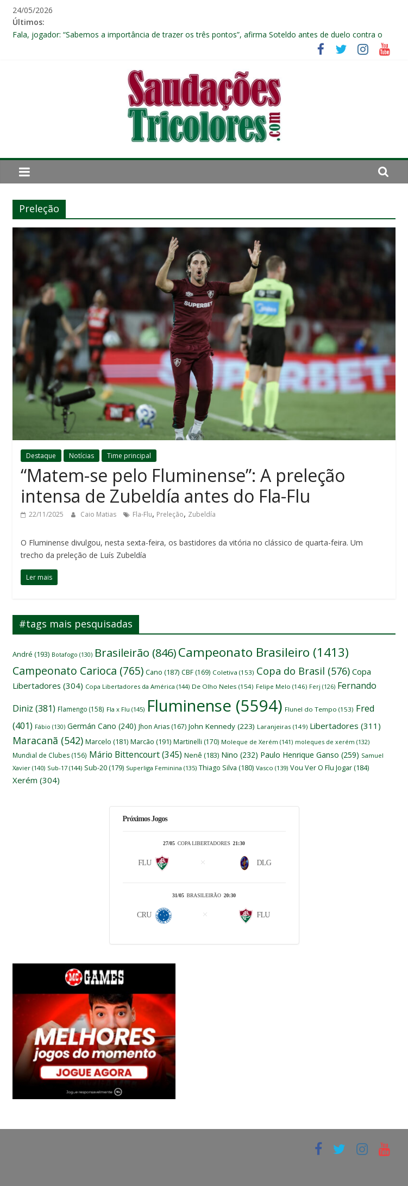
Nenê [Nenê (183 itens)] (201, 755)
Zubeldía (202, 514)
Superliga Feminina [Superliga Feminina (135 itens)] (161, 768)
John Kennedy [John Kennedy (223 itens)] (222, 726)
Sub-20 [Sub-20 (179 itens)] (104, 767)
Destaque (41, 455)
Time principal (129, 455)
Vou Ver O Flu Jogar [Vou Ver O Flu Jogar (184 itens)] (329, 767)
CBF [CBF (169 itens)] (195, 672)
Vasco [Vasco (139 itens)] (272, 768)
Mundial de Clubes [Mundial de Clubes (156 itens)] (49, 755)
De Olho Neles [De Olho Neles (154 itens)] (223, 686)
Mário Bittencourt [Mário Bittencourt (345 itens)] (135, 754)
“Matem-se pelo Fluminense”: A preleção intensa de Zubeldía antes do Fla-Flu (183, 486)
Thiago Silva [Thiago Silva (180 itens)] (226, 767)
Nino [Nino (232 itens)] (239, 755)
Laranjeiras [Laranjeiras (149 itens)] (282, 726)
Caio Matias (99, 514)
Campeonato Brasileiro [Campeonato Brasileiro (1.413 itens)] (263, 652)
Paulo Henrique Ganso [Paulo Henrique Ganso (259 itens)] (309, 755)
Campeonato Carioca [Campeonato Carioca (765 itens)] (77, 670)
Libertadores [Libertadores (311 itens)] (345, 725)
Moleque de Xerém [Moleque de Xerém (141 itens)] (257, 742)
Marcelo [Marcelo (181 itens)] (106, 741)
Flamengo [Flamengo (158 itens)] (81, 709)
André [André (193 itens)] (30, 654)
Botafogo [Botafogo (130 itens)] (72, 654)
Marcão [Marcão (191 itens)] (150, 741)
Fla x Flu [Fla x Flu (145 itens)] (125, 709)
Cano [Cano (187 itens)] (162, 672)
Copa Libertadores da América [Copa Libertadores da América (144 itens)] (137, 686)
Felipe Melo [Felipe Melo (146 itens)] (281, 686)
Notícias (81, 455)
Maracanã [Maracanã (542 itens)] (47, 740)
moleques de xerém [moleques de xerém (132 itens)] (332, 742)
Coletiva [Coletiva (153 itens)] (233, 672)
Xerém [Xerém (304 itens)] (36, 780)
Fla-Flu (142, 514)
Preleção (170, 514)
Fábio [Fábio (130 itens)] (50, 726)
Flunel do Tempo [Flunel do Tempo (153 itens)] (319, 709)
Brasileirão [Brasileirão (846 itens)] (135, 652)
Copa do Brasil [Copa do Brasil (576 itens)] (303, 670)
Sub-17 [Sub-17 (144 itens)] (64, 768)
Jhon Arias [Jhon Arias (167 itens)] (162, 726)
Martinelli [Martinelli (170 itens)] (196, 741)
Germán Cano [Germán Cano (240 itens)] (101, 726)
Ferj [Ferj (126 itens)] (322, 686)
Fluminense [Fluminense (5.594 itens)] (215, 705)
